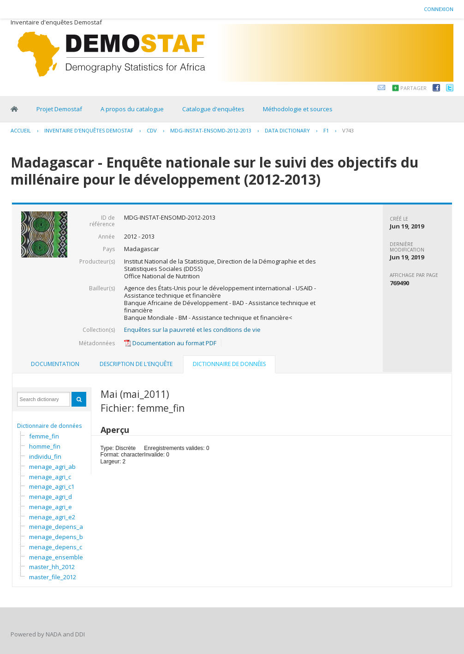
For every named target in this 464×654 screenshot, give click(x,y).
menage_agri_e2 (52, 517)
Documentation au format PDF (170, 343)
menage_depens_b (56, 536)
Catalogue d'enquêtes (213, 109)
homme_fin (44, 446)
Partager (413, 87)
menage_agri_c (50, 476)
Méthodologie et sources (298, 109)
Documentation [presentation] (55, 364)
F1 (326, 130)
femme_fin (44, 436)
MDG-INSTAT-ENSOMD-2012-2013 (210, 130)
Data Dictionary (287, 130)
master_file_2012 (52, 577)
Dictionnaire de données (49, 426)
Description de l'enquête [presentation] (136, 364)
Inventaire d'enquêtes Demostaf (88, 130)
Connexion (438, 9)
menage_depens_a (56, 526)
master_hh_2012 (52, 566)
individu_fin (45, 456)
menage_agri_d (50, 496)
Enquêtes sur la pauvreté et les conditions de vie (192, 329)
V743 (348, 130)
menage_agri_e (50, 506)
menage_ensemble (56, 557)
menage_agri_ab (52, 466)
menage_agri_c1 (51, 486)
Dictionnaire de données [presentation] (229, 364)
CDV (152, 130)
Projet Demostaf (59, 109)
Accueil (21, 130)
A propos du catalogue (132, 109)
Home (14, 109)
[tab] (55, 364)
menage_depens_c (55, 547)
